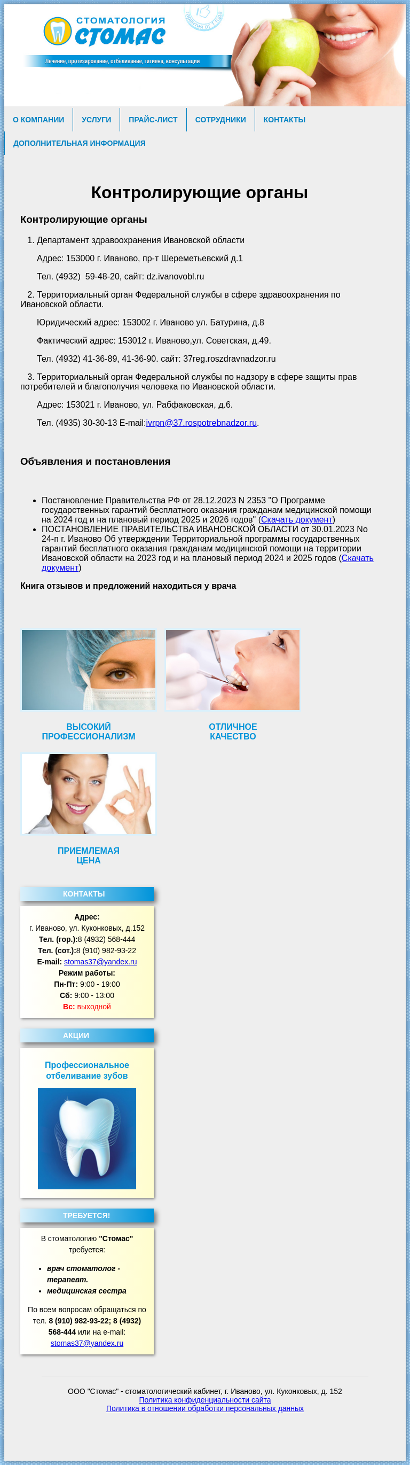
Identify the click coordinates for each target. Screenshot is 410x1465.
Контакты (284, 119)
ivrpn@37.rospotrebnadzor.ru (201, 422)
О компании (38, 119)
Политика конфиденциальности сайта (205, 1400)
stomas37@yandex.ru (100, 961)
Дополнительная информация (79, 143)
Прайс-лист (153, 119)
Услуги (96, 119)
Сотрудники (220, 119)
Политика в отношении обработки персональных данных (205, 1408)
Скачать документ (297, 519)
